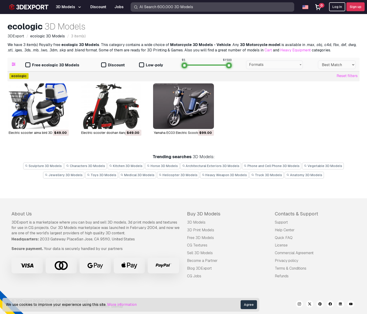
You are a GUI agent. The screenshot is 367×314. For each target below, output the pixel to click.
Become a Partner (202, 260)
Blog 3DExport (199, 268)
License (281, 245)
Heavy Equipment (295, 50)
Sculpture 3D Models (43, 166)
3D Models (196, 222)
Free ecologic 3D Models (52, 65)
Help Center (285, 230)
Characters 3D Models (85, 166)
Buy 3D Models (203, 214)
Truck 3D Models (266, 175)
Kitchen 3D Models (126, 166)
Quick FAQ (284, 237)
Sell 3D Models (200, 252)
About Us (21, 214)
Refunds (282, 276)
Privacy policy (286, 260)
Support (281, 222)
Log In (337, 7)
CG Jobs (194, 276)
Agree (249, 305)
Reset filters (347, 75)
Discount (113, 65)
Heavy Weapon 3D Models (224, 175)
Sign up (355, 7)
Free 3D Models (200, 237)
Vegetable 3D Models (323, 166)
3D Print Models (200, 230)
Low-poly (151, 65)
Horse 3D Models (162, 166)
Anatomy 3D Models (304, 175)
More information (122, 304)
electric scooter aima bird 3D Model (35, 133)
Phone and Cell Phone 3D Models (272, 166)
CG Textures (197, 245)
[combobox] (274, 64)
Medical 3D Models (138, 175)
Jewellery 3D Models (64, 175)
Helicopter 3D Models (178, 175)
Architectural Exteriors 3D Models (211, 166)
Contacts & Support (296, 214)
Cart (268, 50)
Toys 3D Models (101, 175)
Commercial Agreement (294, 252)
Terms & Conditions (290, 268)
